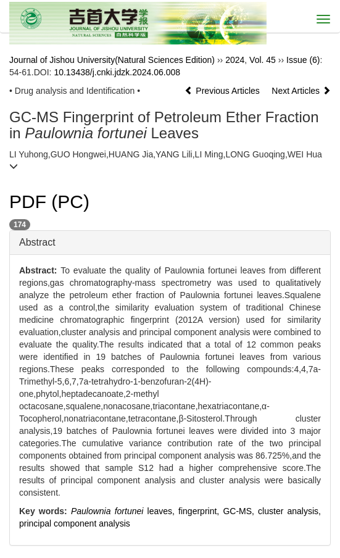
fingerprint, (200, 511)
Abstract (37, 242)
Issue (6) (303, 60)
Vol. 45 (262, 60)
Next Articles (301, 91)
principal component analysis (74, 523)
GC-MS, (240, 511)
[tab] (170, 242)
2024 (234, 60)
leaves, (124, 511)
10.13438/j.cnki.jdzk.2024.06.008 (117, 72)
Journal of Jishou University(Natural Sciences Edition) (112, 60)
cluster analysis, (289, 511)
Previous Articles (223, 91)
